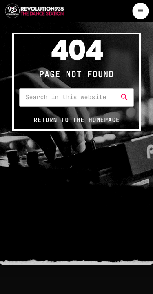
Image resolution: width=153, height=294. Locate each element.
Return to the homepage (76, 120)
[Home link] (35, 11)
